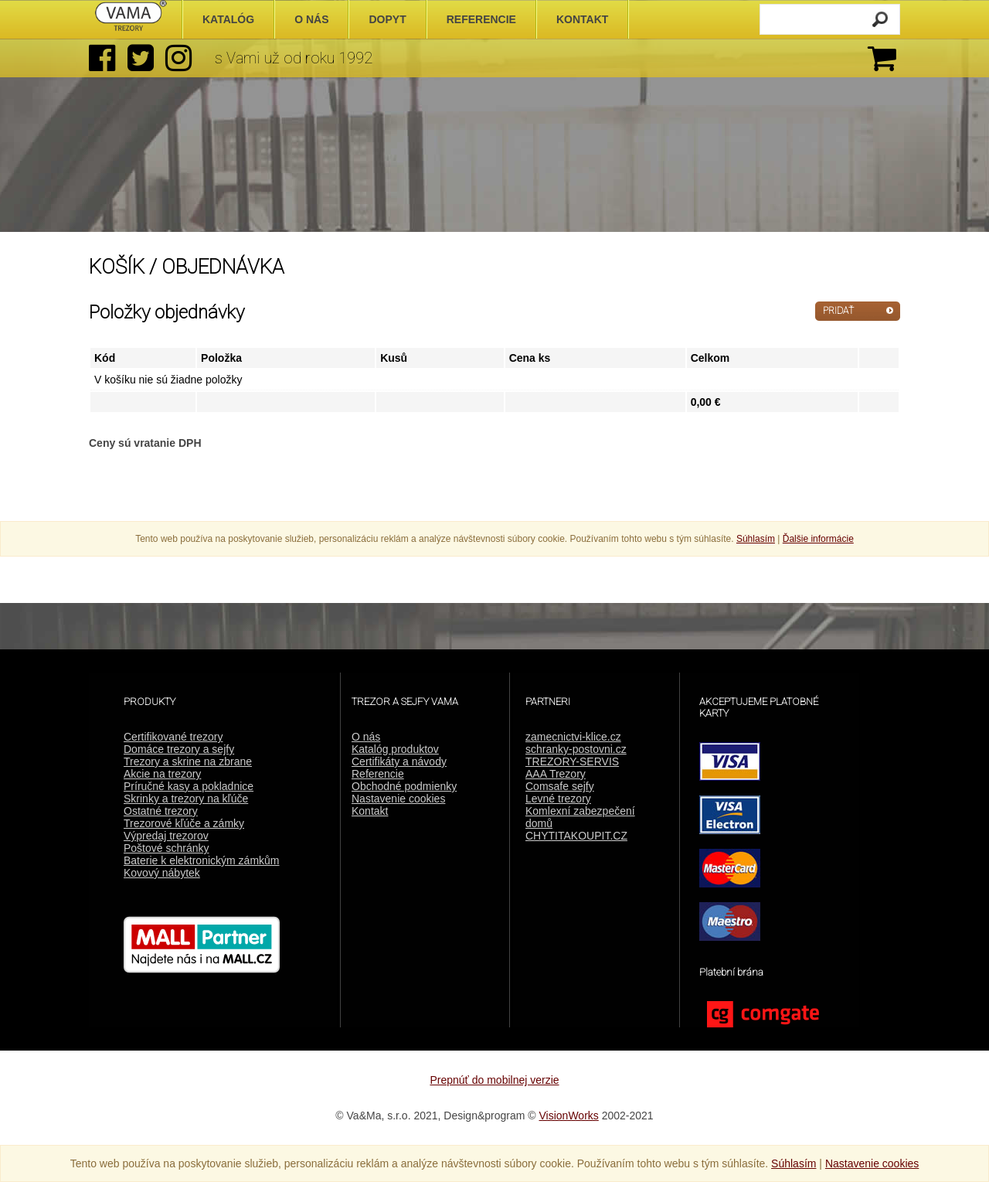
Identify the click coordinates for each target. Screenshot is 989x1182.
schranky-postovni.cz (576, 749)
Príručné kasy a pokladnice (188, 786)
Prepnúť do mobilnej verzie (494, 1080)
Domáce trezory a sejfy (179, 749)
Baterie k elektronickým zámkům (202, 860)
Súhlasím (755, 538)
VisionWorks (569, 1115)
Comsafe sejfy (559, 786)
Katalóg (228, 19)
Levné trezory (558, 798)
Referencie (378, 774)
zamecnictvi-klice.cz (573, 737)
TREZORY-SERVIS (572, 761)
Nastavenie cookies (398, 798)
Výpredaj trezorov (166, 835)
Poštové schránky (166, 848)
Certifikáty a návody (399, 761)
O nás (366, 737)
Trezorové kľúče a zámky (184, 823)
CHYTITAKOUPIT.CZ (576, 835)
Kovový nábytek (162, 873)
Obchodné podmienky (404, 786)
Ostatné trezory (161, 811)
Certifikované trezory (173, 737)
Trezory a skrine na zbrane (188, 761)
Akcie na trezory (162, 774)
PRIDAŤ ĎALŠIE (838, 313)
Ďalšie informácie (818, 538)
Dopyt (387, 19)
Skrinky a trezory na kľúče (186, 798)
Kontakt (370, 811)
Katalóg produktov (395, 749)
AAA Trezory (555, 774)
